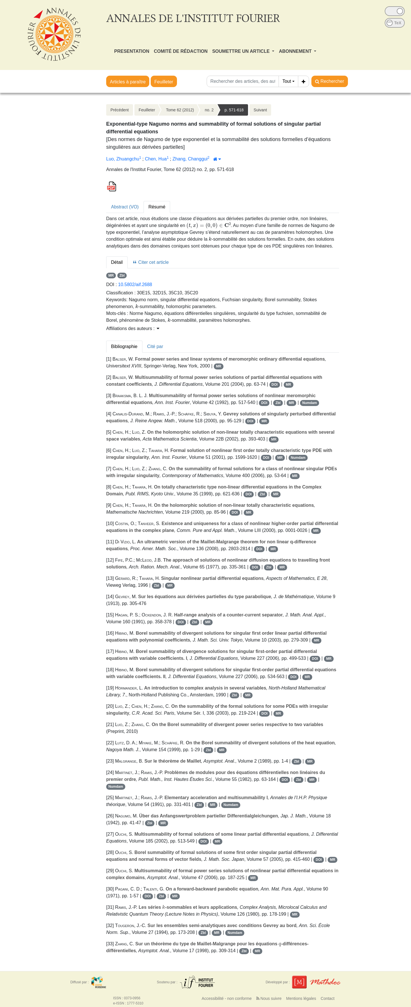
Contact (328, 998)
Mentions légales (301, 998)
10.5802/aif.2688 (135, 284)
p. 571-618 (234, 110)
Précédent (119, 110)
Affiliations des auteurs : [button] (132, 328)
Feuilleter (163, 81)
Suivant (260, 110)
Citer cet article (150, 262)
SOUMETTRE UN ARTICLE (241, 51)
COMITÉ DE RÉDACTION (180, 51)
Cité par (155, 346)
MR (111, 276)
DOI (274, 385)
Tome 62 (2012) (180, 110)
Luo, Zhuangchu (122, 158)
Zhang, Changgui (189, 158)
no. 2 (209, 110)
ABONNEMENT (296, 51)
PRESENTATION (131, 51)
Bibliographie (124, 346)
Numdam (309, 403)
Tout (286, 81)
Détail (117, 262)
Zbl (122, 276)
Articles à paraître (128, 81)
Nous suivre (269, 998)
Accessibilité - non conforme (227, 998)
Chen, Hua (156, 158)
